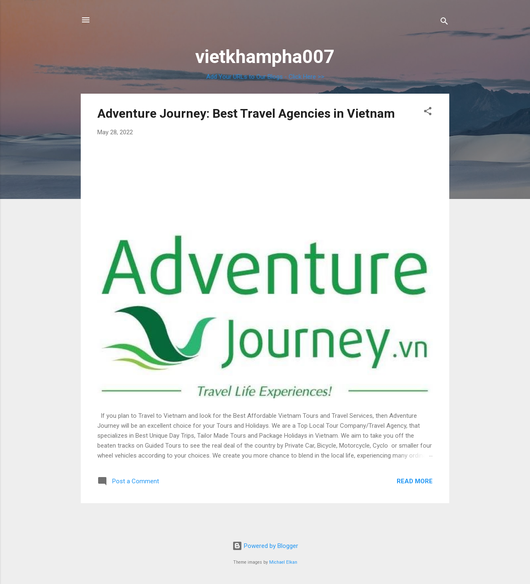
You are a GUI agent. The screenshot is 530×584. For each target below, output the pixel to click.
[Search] (444, 22)
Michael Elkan (283, 562)
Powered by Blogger (265, 546)
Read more (415, 481)
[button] (428, 112)
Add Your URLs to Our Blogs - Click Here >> (265, 76)
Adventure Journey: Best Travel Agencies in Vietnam (246, 113)
